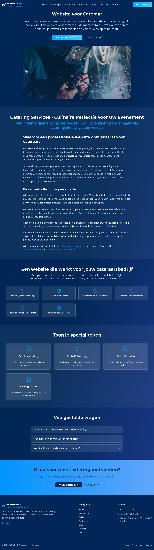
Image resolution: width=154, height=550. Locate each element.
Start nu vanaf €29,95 (66, 37)
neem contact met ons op (62, 249)
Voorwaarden (137, 545)
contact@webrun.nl (129, 514)
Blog (94, 4)
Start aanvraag (142, 4)
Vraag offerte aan (68, 484)
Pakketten (70, 4)
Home (44, 4)
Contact (116, 4)
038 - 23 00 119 (127, 509)
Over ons (104, 4)
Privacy (127, 545)
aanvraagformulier (33, 249)
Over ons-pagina (70, 246)
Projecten (83, 4)
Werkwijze (56, 4)
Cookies (149, 545)
